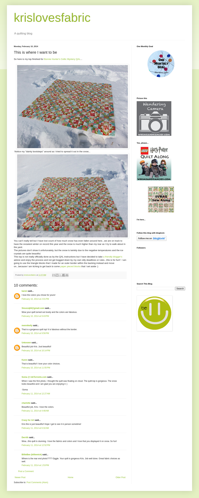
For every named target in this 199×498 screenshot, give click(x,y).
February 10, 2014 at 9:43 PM (35, 316)
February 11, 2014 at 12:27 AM (36, 393)
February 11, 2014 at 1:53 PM (35, 465)
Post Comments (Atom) (37, 482)
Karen (25, 360)
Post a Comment (26, 471)
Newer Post (20, 477)
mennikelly (27, 325)
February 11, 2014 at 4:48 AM (35, 411)
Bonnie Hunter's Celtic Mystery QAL (62, 59)
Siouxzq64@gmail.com (33, 308)
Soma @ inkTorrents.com (34, 377)
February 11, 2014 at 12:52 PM (36, 445)
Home (70, 477)
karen (24, 291)
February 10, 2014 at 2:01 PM (35, 299)
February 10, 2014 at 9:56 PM (35, 333)
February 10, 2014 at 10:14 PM (36, 350)
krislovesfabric (52, 17)
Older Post (120, 477)
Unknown (26, 342)
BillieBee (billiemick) (32, 454)
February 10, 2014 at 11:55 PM (36, 367)
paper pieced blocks (70, 266)
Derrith (25, 437)
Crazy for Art (28, 420)
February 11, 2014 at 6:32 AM (35, 428)
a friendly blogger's (112, 256)
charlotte (26, 403)
